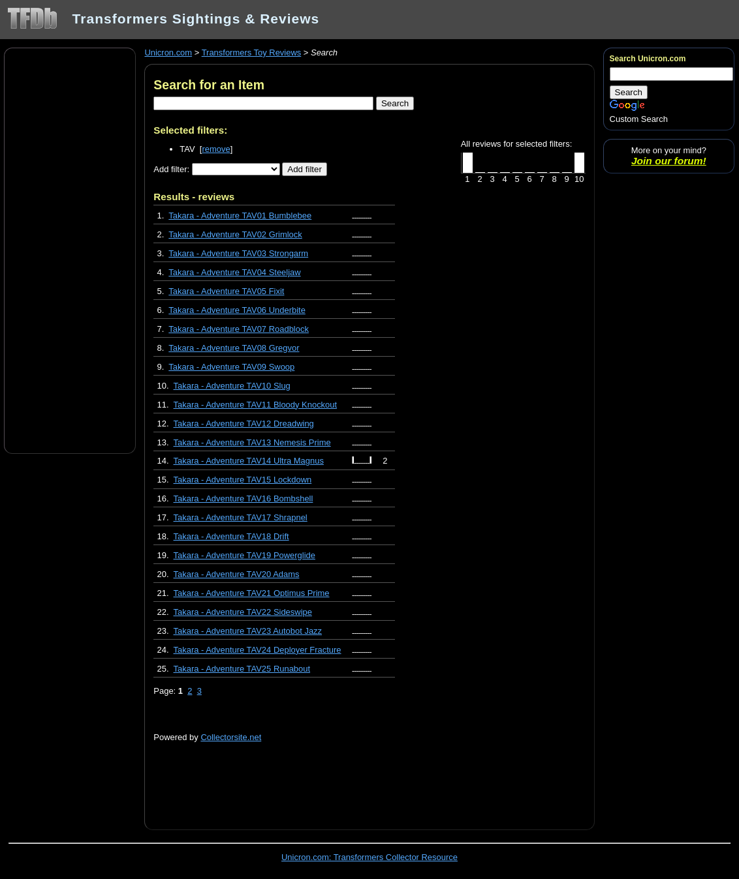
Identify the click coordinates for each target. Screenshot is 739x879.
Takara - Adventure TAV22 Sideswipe (243, 612)
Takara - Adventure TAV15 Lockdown (243, 479)
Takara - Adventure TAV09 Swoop (231, 367)
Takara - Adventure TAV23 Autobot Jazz (248, 631)
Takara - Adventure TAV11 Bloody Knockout (256, 405)
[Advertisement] (70, 249)
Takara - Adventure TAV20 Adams (237, 574)
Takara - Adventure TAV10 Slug (232, 386)
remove (216, 149)
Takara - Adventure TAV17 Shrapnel (240, 517)
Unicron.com (168, 52)
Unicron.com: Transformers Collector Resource (369, 857)
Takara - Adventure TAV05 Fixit (226, 291)
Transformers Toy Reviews (252, 52)
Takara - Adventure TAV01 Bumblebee (239, 215)
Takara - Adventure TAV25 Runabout (242, 669)
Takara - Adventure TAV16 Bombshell (243, 498)
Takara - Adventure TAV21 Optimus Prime (252, 593)
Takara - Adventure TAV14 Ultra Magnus (249, 461)
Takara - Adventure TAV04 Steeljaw (234, 272)
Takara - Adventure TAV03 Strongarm (238, 253)
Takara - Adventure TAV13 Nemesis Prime (252, 442)
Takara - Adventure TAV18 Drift (231, 536)
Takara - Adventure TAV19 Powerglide (244, 555)
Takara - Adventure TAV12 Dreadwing (244, 423)
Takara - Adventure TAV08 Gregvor (233, 348)
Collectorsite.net (230, 737)
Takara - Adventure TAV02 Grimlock (235, 234)
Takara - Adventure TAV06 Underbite (237, 310)
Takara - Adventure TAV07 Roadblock (238, 329)
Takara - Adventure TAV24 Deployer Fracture (257, 650)
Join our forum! (668, 160)
